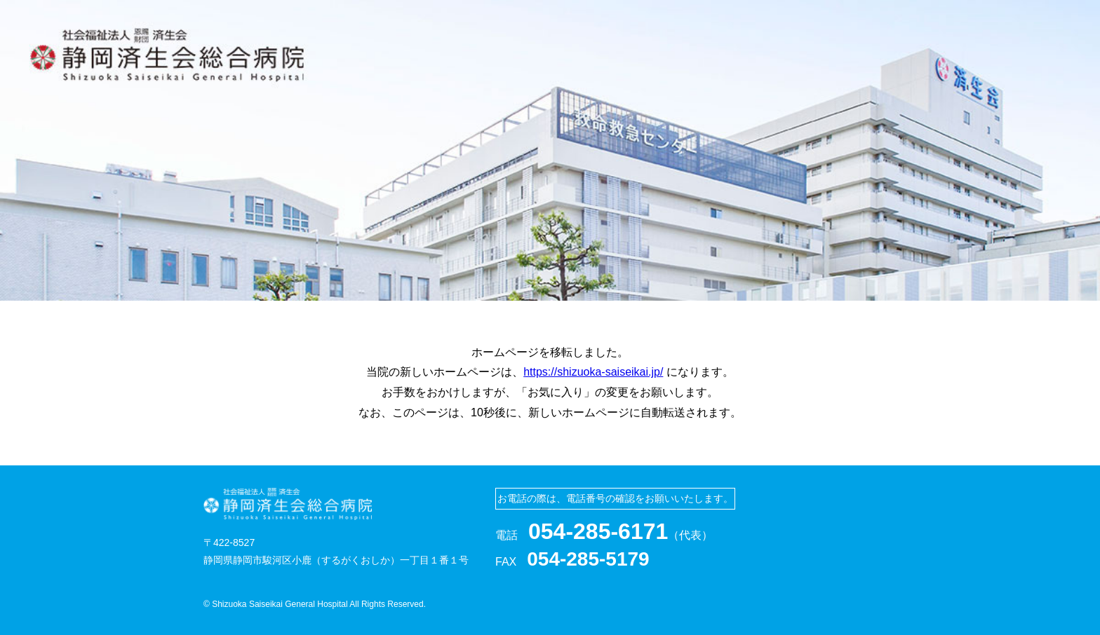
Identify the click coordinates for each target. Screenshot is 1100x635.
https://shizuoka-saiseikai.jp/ (593, 372)
